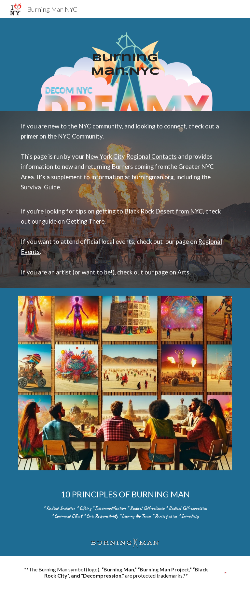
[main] (125, 64)
